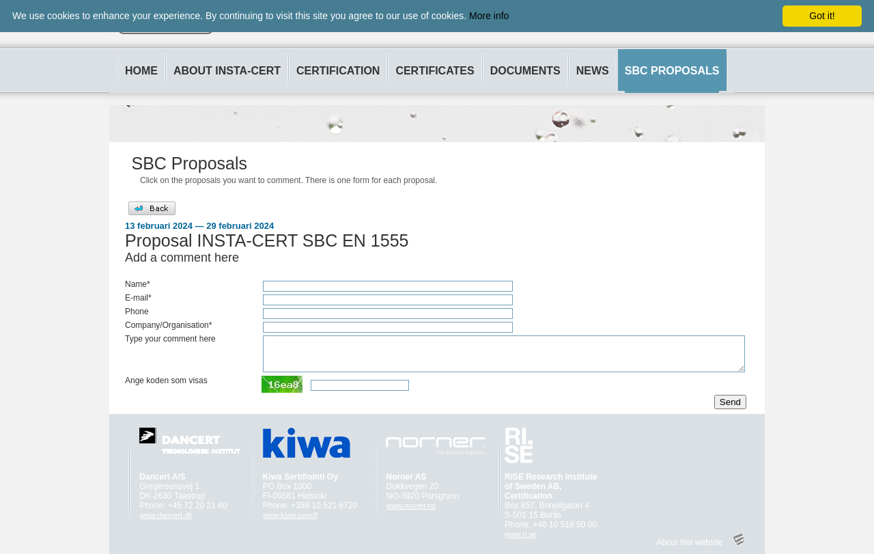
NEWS (592, 71)
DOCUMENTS (525, 71)
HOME (141, 71)
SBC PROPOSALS (672, 71)
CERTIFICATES (434, 71)
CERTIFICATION (338, 71)
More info (489, 15)
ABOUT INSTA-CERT (227, 71)
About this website (689, 542)
